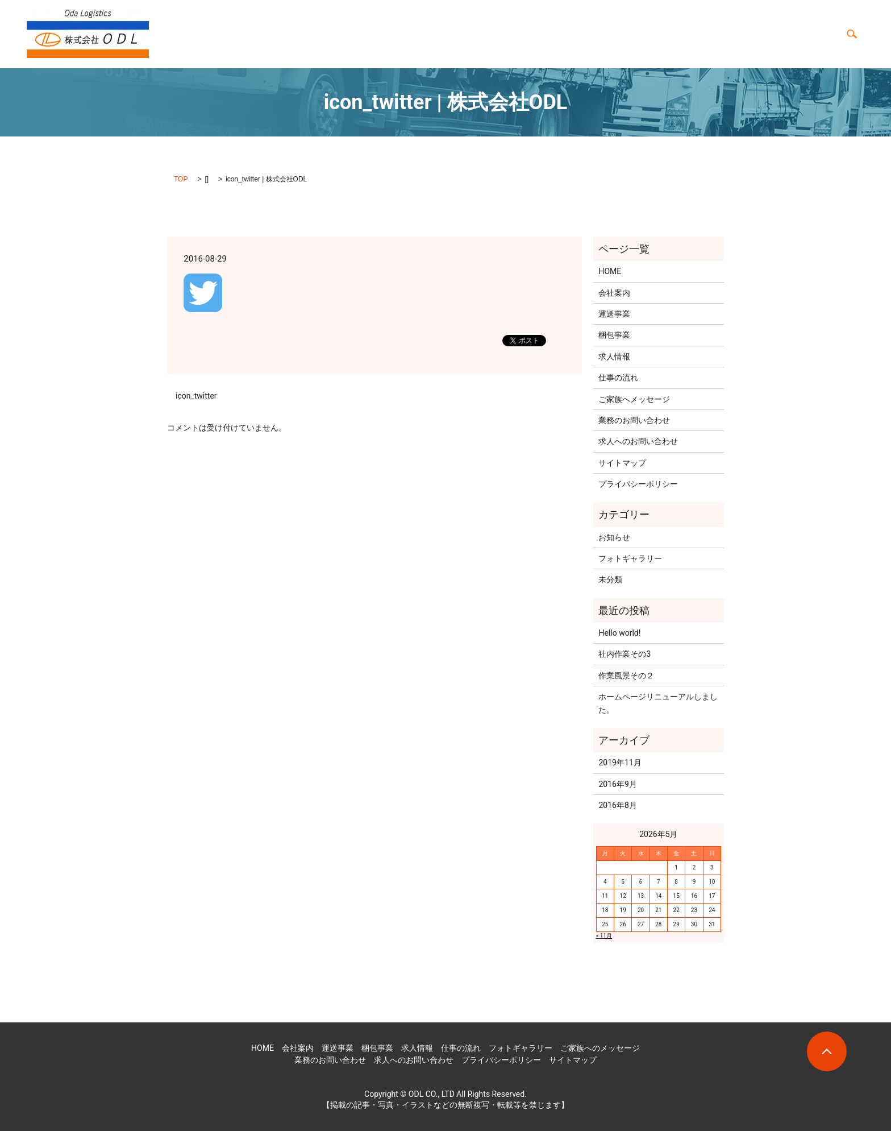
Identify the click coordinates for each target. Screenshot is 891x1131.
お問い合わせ (811, 34)
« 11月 (604, 936)
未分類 (610, 579)
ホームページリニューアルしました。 (658, 703)
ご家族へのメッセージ (668, 34)
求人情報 (557, 34)
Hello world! (619, 632)
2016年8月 (617, 805)
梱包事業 (477, 34)
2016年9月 (617, 784)
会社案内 (517, 34)
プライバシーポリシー (638, 483)
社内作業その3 (624, 653)
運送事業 (437, 34)
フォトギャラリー (748, 34)
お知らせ (614, 537)
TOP (181, 179)
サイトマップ (622, 462)
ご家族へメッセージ (634, 399)
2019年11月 (619, 762)
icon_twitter (196, 395)
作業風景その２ (626, 675)
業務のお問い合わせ (634, 420)
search (851, 34)
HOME (402, 34)
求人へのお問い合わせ (638, 441)
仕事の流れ (601, 34)
